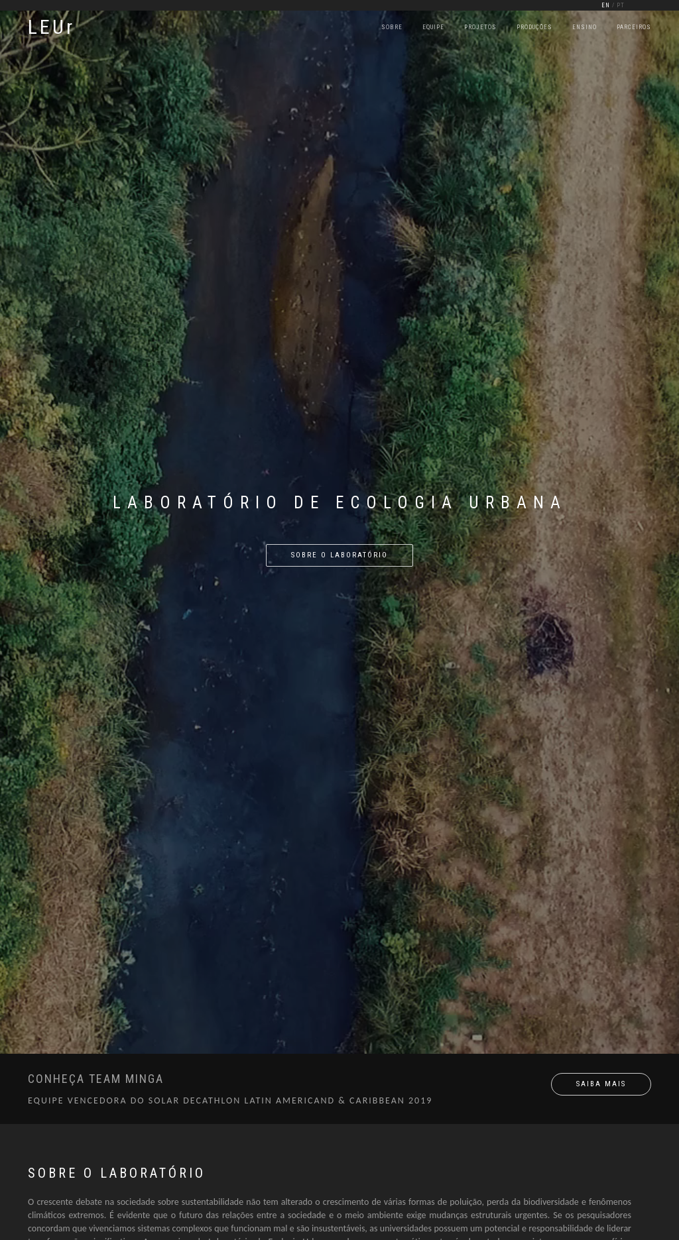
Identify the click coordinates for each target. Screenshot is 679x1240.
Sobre (391, 27)
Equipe (433, 27)
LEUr (51, 26)
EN (605, 5)
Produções (534, 27)
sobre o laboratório (339, 555)
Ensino (584, 27)
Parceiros (634, 27)
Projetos (480, 27)
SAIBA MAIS (601, 1084)
